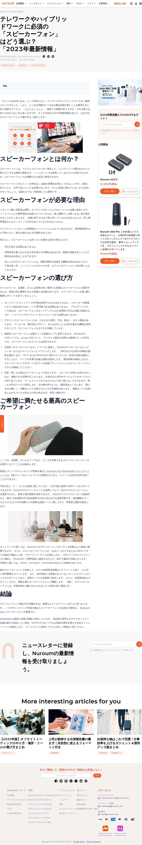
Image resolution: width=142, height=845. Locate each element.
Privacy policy (79, 842)
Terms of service (93, 842)
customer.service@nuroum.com (115, 798)
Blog (13, 11)
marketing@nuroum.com (112, 806)
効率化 (21, 11)
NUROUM (5, 618)
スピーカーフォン (34, 109)
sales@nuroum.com (109, 814)
